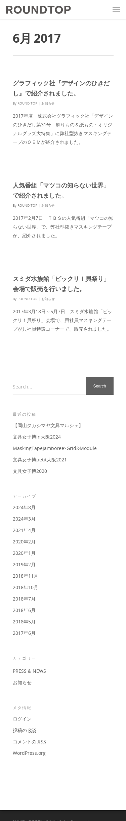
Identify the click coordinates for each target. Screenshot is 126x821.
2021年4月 (24, 530)
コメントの (29, 741)
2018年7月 (24, 599)
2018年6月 (24, 610)
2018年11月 (25, 576)
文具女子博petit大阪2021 (40, 459)
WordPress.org (29, 753)
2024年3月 (24, 519)
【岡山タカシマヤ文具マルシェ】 (48, 425)
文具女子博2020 (30, 471)
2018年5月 (24, 621)
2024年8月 (24, 507)
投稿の (25, 730)
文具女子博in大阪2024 (37, 437)
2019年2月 (24, 564)
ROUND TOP (27, 103)
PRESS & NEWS (29, 671)
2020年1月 (24, 553)
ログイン (22, 718)
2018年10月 (25, 587)
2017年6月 (24, 633)
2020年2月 (24, 541)
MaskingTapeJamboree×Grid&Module (55, 448)
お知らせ (48, 103)
